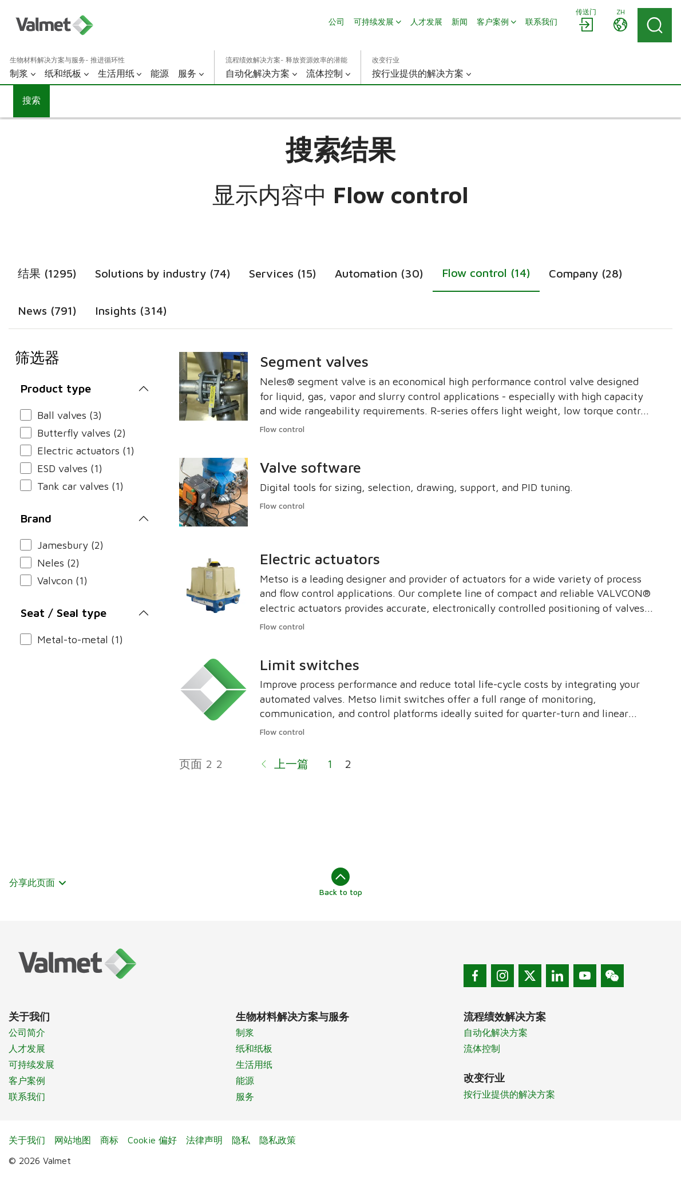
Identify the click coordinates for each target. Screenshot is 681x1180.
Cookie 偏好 (152, 1140)
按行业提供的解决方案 (509, 1094)
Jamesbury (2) (70, 545)
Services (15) (282, 273)
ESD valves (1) (69, 468)
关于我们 (27, 1140)
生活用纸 (254, 1064)
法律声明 (204, 1140)
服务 (245, 1096)
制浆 (245, 1032)
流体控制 (482, 1048)
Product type (56, 388)
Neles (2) (58, 563)
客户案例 (27, 1080)
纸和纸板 (254, 1048)
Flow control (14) (486, 272)
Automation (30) (379, 273)
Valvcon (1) (62, 581)
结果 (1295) (47, 273)
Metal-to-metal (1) (80, 639)
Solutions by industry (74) (163, 273)
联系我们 (27, 1096)
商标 (109, 1140)
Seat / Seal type (63, 612)
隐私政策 (277, 1140)
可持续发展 (31, 1064)
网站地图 (72, 1140)
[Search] (655, 25)
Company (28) (586, 273)
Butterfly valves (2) (81, 433)
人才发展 (27, 1048)
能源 (245, 1080)
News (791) (47, 310)
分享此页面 (38, 882)
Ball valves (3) (69, 415)
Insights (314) (131, 310)
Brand (36, 518)
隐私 (241, 1140)
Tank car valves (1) (80, 486)
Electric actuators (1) (85, 451)
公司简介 (27, 1032)
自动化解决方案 (496, 1032)
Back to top (340, 882)
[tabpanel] (340, 568)
